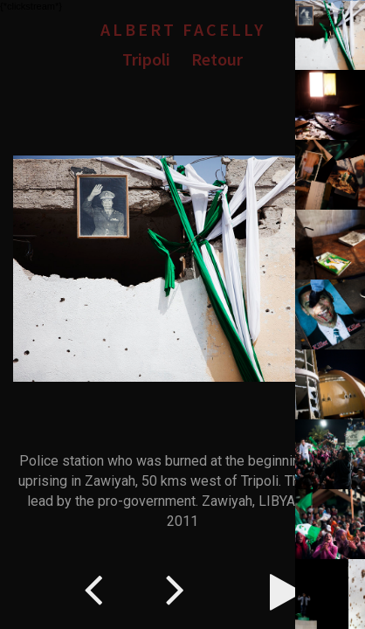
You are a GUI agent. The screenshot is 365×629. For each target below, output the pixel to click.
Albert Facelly (182, 29)
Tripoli (146, 59)
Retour (217, 59)
